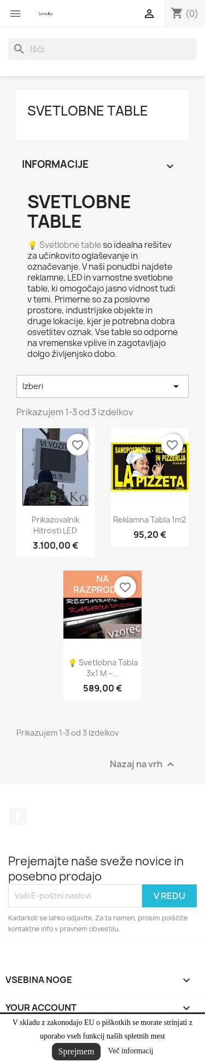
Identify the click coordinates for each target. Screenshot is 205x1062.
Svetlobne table (87, 110)
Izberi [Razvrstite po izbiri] (102, 386)
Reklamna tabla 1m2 (149, 519)
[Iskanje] (102, 49)
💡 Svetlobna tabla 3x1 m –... (103, 667)
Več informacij (131, 1051)
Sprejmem (76, 1051)
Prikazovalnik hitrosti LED (55, 525)
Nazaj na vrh (143, 764)
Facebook (18, 816)
